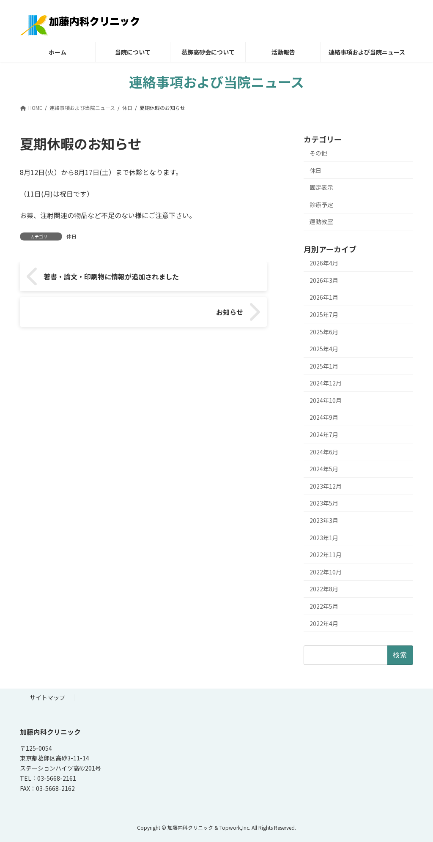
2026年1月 (324, 297)
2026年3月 (324, 280)
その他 (318, 153)
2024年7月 (324, 434)
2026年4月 (324, 263)
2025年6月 (324, 332)
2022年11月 (326, 554)
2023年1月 (324, 537)
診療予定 (321, 204)
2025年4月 (324, 348)
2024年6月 (324, 452)
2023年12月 (326, 486)
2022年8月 (324, 589)
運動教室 (321, 221)
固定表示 (321, 187)
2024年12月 (326, 383)
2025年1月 (324, 366)
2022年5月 (324, 606)
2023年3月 (324, 520)
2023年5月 (324, 503)
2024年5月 (324, 469)
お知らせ (244, 281)
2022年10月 (326, 572)
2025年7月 (324, 314)
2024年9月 (324, 417)
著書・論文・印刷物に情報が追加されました (88, 281)
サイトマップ (47, 697)
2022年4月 (324, 623)
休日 (71, 236)
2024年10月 (326, 400)
